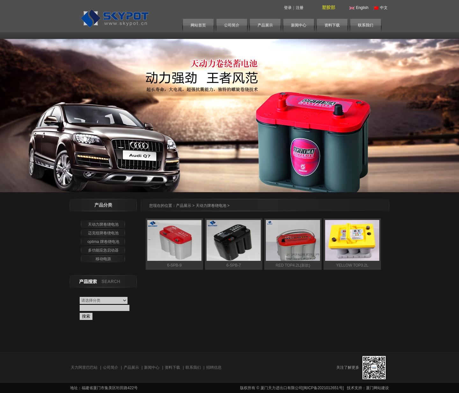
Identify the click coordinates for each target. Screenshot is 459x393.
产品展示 (265, 25)
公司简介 (231, 25)
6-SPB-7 (233, 265)
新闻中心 (298, 25)
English (358, 7)
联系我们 (365, 25)
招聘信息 (214, 367)
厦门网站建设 (377, 388)
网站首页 (198, 25)
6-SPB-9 (174, 265)
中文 (380, 7)
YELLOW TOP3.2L (352, 265)
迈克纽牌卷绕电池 (103, 233)
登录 (288, 7)
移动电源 (103, 259)
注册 (299, 7)
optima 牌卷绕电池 (103, 241)
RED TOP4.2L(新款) (293, 265)
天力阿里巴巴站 (84, 367)
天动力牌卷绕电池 (103, 224)
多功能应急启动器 (103, 250)
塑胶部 (328, 7)
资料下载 (332, 25)
